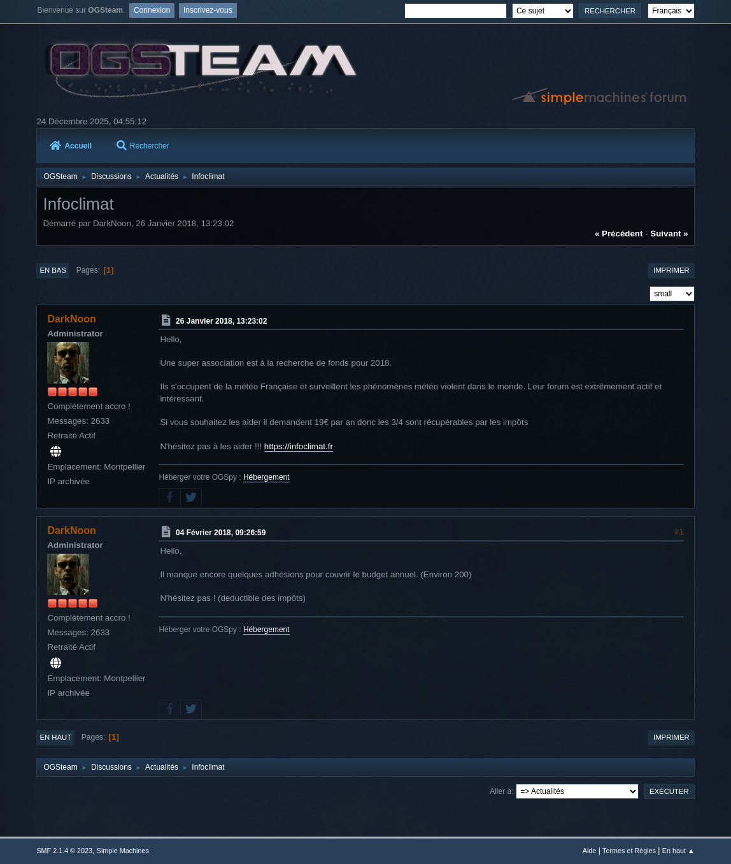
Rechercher (143, 145)
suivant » (669, 233)
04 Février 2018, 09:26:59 (221, 532)
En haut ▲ (678, 850)
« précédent (619, 233)
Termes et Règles (629, 850)
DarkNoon (71, 318)
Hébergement (266, 477)
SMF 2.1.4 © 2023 (64, 850)
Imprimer (671, 270)
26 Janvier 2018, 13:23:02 (221, 321)
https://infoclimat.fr (298, 446)
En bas (52, 270)
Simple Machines (123, 850)
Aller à (500, 791)
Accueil (71, 145)
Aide (590, 850)
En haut (55, 737)
